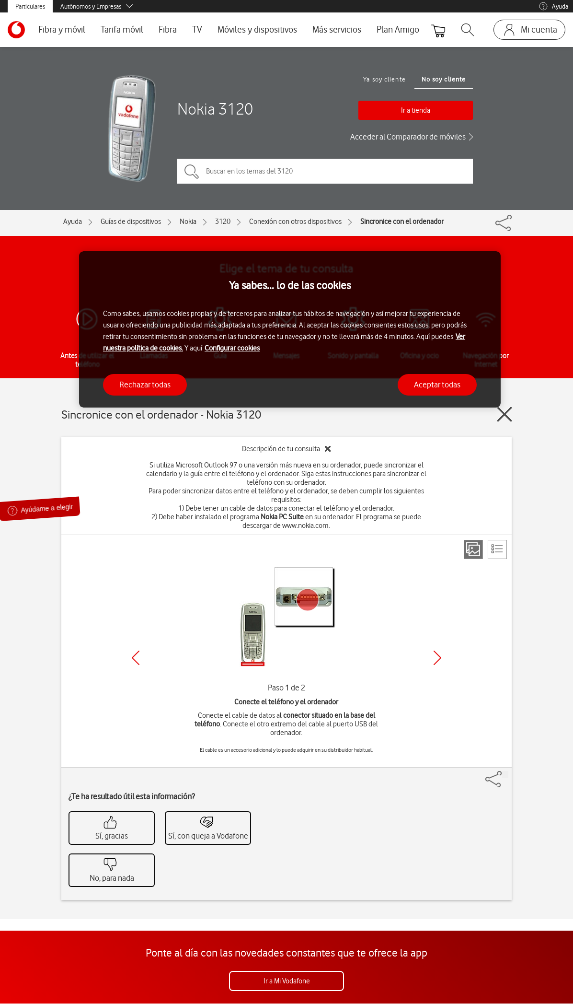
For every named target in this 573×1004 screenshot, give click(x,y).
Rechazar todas (145, 384)
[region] (290, 329)
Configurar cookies (232, 348)
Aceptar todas (437, 384)
